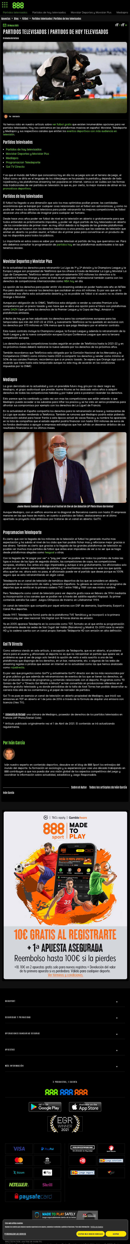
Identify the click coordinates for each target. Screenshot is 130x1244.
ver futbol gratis (61, 124)
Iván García (16, 116)
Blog (16, 18)
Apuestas (5, 18)
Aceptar (116, 1234)
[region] (65, 1230)
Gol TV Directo (15, 166)
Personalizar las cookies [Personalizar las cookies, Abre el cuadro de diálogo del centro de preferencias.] (15, 1233)
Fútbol (25, 18)
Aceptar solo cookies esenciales (90, 1234)
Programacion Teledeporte (23, 162)
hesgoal (49, 552)
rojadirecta (17, 667)
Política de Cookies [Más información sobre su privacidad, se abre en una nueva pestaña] (97, 1227)
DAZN (14, 309)
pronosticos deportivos (17, 188)
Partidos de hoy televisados (23, 149)
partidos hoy (64, 244)
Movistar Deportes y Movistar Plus (27, 153)
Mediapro (12, 158)
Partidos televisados (15, 12)
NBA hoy (69, 281)
